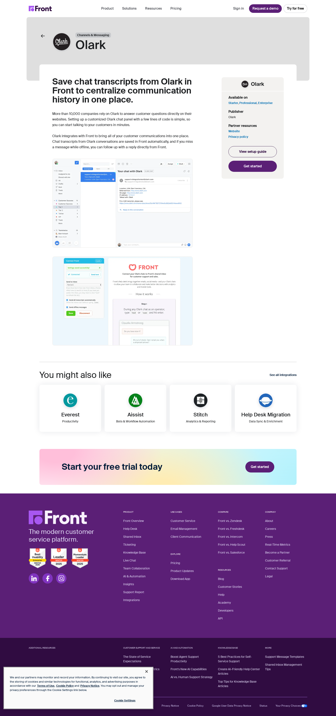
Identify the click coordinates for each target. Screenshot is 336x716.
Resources (153, 8)
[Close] (146, 671)
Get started (253, 166)
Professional (248, 103)
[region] (78, 688)
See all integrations (283, 375)
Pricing (176, 8)
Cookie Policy (195, 705)
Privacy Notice (170, 705)
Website (234, 131)
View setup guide (252, 151)
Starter (233, 103)
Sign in (238, 8)
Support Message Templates (284, 657)
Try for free (295, 8)
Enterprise (265, 103)
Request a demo (265, 8)
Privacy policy (238, 137)
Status (263, 705)
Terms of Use (45, 686)
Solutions (129, 8)
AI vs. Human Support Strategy (192, 677)
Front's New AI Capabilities (189, 669)
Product (107, 8)
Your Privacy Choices (291, 705)
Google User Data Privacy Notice (231, 705)
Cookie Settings (125, 700)
